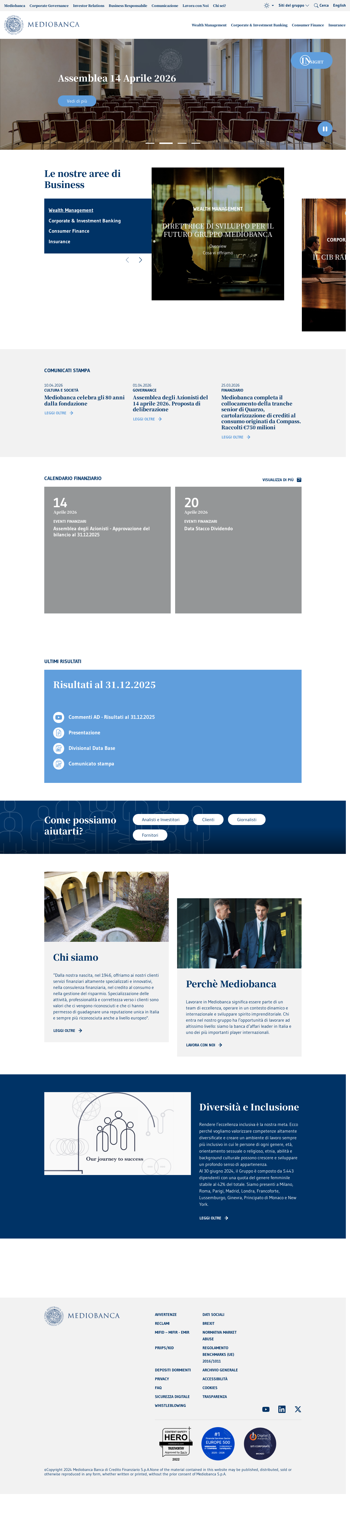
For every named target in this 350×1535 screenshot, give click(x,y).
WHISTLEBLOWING (170, 1405)
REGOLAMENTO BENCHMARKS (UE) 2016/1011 (218, 1354)
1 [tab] (150, 143)
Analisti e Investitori (161, 819)
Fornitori (150, 835)
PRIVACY (162, 1378)
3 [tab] (182, 143)
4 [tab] (196, 143)
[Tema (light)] (268, 5)
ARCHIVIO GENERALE (220, 1369)
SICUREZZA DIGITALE (172, 1396)
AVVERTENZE (166, 1314)
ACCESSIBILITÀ (215, 1378)
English (339, 5)
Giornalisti (246, 819)
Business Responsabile (128, 5)
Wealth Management (209, 24)
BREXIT (208, 1323)
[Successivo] (140, 260)
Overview (217, 246)
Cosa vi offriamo (218, 252)
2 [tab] (166, 143)
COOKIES (210, 1387)
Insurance (337, 24)
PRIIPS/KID (164, 1347)
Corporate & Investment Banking (259, 24)
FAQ (158, 1387)
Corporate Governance (49, 5)
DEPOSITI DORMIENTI (173, 1369)
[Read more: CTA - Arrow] (67, 1030)
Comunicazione (165, 5)
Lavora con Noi (196, 5)
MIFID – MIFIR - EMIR (172, 1332)
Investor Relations (88, 5)
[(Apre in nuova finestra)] (265, 1409)
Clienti (208, 819)
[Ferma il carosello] (325, 128)
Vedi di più (77, 101)
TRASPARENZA (215, 1396)
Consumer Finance (308, 24)
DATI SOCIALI (213, 1314)
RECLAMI (162, 1323)
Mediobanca (14, 5)
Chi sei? (219, 5)
